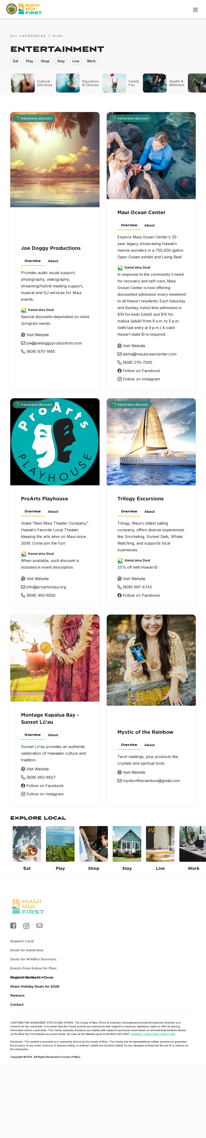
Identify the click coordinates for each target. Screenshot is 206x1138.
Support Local (22, 953)
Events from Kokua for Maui (33, 980)
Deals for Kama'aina (26, 962)
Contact (17, 1004)
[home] (24, 9)
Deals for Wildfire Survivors (33, 971)
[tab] (32, 261)
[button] (195, 9)
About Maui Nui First (27, 989)
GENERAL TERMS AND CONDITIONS (153, 1034)
